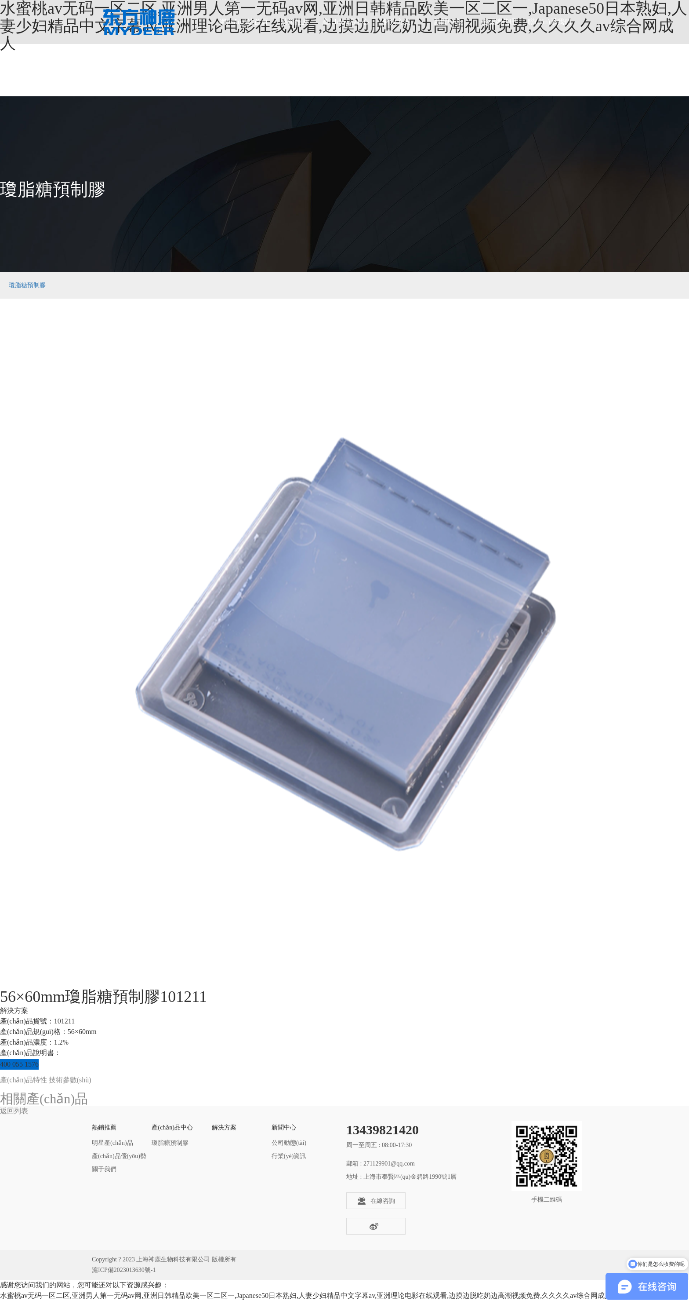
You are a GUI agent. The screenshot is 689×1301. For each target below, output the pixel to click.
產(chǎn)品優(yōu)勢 (119, 1156)
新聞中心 (448, 22)
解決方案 (397, 22)
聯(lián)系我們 (549, 22)
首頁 (592, 285)
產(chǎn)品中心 (345, 22)
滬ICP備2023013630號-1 (124, 1270)
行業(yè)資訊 (289, 1156)
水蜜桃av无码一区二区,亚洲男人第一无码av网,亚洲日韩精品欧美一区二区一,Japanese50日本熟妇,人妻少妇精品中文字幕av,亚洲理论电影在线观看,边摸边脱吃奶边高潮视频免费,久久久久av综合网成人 (306, 1295)
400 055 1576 (19, 1064)
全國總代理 (498, 22)
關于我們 (104, 1169)
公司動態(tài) (289, 1143)
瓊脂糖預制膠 (27, 285)
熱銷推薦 (295, 22)
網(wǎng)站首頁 (243, 22)
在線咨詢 (376, 1200)
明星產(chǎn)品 (112, 1143)
